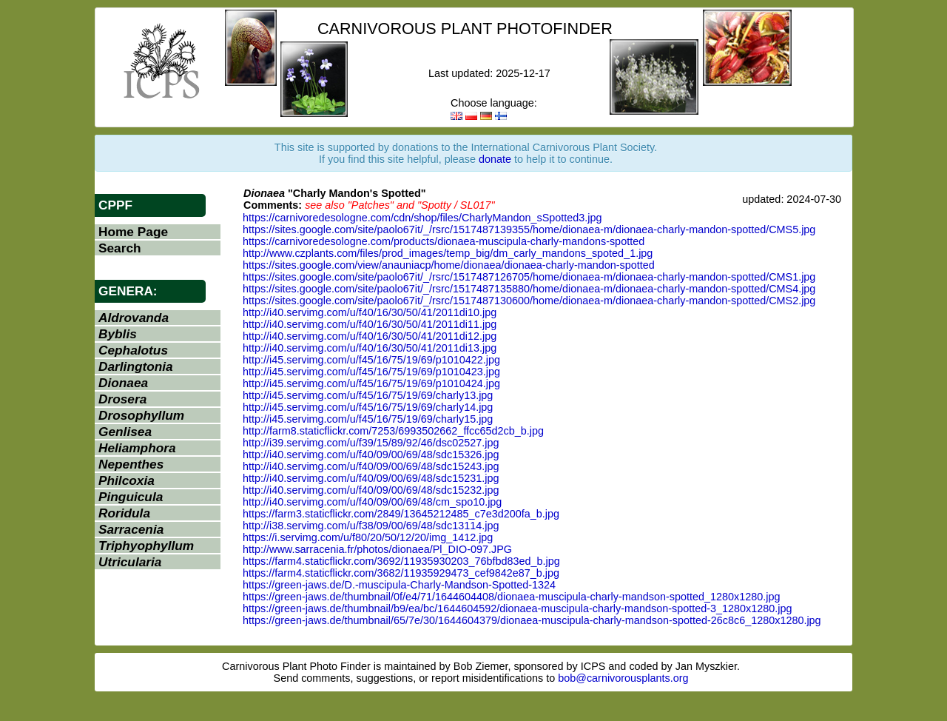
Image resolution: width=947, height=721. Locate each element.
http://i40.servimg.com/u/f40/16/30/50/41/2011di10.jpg (369, 312)
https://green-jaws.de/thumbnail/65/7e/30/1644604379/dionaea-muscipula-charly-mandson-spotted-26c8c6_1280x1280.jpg (532, 620)
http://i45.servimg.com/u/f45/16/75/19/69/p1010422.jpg (371, 360)
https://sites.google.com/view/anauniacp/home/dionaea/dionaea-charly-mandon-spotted (449, 265)
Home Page (133, 231)
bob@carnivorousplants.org (623, 678)
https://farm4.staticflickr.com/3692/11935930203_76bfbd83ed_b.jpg (401, 561)
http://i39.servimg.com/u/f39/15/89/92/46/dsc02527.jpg (371, 443)
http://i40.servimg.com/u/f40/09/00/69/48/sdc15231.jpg (371, 478)
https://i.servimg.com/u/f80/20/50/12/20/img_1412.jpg (368, 537)
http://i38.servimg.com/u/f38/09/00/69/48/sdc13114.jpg (371, 525)
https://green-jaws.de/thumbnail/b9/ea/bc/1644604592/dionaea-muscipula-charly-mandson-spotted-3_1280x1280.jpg (517, 608)
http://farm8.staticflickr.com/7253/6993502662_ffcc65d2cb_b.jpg (393, 431)
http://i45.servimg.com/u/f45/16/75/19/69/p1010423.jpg (371, 372)
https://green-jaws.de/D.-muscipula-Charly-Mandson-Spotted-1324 (399, 585)
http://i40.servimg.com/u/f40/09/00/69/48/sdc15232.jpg (371, 490)
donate (495, 159)
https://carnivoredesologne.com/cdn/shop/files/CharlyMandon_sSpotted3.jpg (422, 218)
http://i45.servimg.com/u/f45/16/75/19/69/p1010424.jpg (371, 383)
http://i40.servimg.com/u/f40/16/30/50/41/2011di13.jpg (369, 348)
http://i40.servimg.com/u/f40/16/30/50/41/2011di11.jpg (369, 324)
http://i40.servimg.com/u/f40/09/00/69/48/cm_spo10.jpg (372, 502)
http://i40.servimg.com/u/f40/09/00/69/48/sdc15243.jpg (371, 466)
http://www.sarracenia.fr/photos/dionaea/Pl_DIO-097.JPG (377, 549)
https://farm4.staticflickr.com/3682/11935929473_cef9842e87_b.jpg (401, 573)
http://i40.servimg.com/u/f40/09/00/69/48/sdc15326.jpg (371, 454)
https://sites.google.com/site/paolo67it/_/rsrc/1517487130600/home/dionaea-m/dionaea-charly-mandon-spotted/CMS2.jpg (529, 300)
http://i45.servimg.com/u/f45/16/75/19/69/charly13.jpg (368, 395)
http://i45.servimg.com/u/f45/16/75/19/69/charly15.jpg (368, 419)
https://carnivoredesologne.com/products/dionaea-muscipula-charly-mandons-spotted (443, 241)
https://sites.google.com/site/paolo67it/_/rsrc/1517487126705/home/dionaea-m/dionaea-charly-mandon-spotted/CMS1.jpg (529, 277)
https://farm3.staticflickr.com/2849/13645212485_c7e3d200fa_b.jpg (401, 514)
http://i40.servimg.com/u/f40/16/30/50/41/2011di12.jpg (369, 336)
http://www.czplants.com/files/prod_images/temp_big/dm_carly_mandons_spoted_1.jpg (448, 253)
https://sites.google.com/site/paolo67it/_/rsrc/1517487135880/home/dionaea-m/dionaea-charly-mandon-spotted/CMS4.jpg (529, 289)
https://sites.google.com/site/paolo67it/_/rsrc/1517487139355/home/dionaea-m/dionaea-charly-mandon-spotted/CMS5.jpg (529, 229)
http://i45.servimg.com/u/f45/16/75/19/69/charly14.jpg (368, 407)
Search (119, 248)
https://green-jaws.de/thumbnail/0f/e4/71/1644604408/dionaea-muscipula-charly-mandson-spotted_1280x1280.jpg (511, 597)
